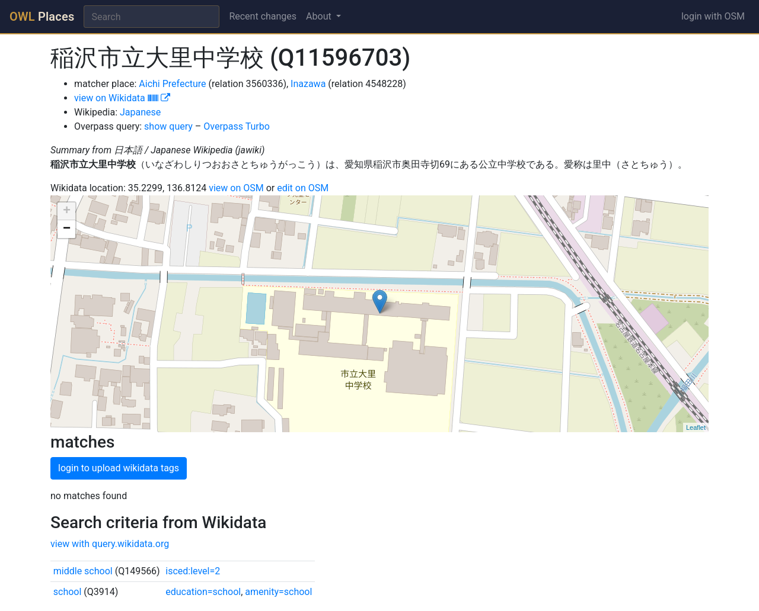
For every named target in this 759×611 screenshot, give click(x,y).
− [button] (67, 229)
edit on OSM (303, 188)
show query (168, 126)
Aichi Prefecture (172, 83)
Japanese (140, 112)
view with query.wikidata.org (109, 543)
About (320, 16)
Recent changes (262, 16)
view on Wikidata (122, 98)
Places (41, 16)
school (67, 591)
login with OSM (713, 16)
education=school (203, 591)
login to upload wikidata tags (118, 468)
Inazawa (308, 83)
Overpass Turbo (236, 126)
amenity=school (278, 591)
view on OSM (236, 188)
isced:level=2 (192, 571)
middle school (83, 571)
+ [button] (67, 211)
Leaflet (696, 427)
